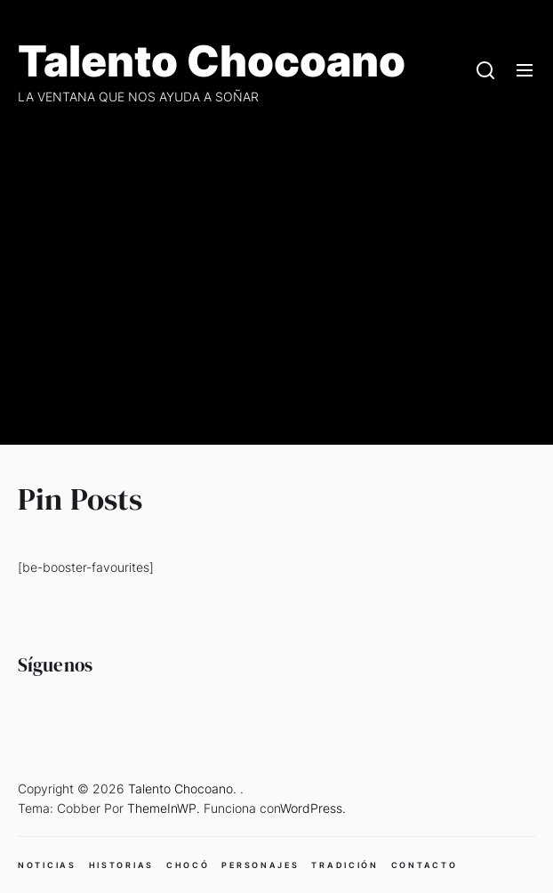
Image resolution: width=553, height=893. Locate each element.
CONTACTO (424, 865)
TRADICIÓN (344, 865)
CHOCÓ (188, 865)
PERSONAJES (260, 865)
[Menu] (524, 71)
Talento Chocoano (211, 61)
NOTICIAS (47, 865)
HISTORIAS (121, 865)
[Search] (485, 71)
